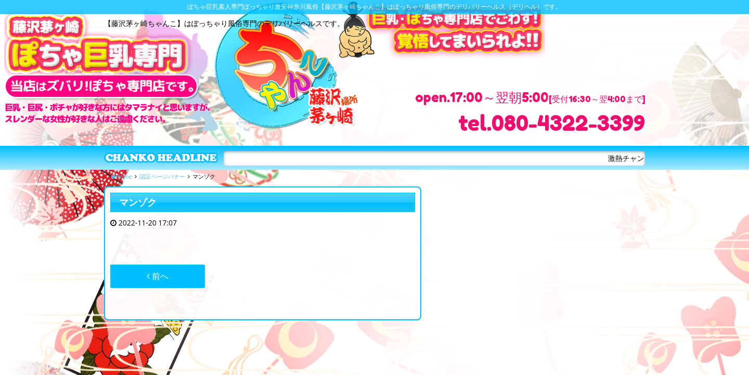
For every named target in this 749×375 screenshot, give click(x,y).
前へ (158, 276)
